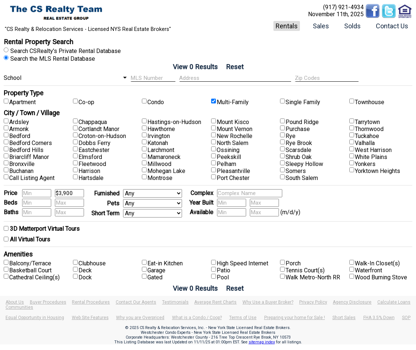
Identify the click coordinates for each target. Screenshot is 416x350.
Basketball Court (30, 270)
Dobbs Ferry (94, 142)
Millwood (159, 163)
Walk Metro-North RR (313, 277)
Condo (155, 102)
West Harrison (373, 149)
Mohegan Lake (166, 170)
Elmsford (90, 156)
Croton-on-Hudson (102, 135)
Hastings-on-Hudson (174, 122)
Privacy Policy (313, 302)
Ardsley (19, 122)
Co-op (86, 102)
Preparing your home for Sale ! (294, 317)
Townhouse (369, 102)
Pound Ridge (302, 122)
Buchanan (21, 170)
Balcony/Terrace (30, 263)
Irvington (158, 135)
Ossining (228, 149)
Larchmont (160, 149)
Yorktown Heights (377, 170)
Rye (291, 135)
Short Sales (344, 317)
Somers (296, 170)
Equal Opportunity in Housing (35, 317)
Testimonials (175, 302)
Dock (85, 277)
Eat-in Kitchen (165, 263)
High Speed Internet (242, 263)
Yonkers (365, 163)
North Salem (232, 142)
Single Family (303, 102)
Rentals (287, 26)
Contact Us (392, 26)
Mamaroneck (164, 156)
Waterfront (368, 270)
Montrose (159, 177)
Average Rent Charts (215, 302)
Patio (223, 270)
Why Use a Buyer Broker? (267, 302)
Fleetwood (92, 163)
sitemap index (262, 342)
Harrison (89, 170)
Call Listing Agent (32, 177)
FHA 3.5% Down (379, 317)
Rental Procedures (91, 302)
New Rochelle (234, 135)
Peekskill (229, 156)
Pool (223, 277)
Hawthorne (161, 128)
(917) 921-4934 (343, 7)
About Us (15, 302)
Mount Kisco (233, 122)
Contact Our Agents (136, 302)
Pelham (226, 163)
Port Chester (233, 177)
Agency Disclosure (352, 302)
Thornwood (369, 128)
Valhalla (365, 142)
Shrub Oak (299, 156)
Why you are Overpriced (140, 317)
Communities (19, 307)
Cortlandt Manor (98, 128)
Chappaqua (92, 122)
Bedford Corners (30, 142)
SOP (406, 317)
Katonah (157, 142)
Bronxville (22, 163)
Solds (352, 26)
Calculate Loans (393, 302)
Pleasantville (233, 170)
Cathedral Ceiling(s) (34, 277)
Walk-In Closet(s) (377, 263)
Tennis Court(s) (305, 270)
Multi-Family (233, 102)
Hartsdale (91, 177)
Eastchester (93, 149)
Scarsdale (298, 149)
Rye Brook (299, 142)
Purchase (298, 128)
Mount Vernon (234, 128)
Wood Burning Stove (381, 277)
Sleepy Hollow (304, 163)
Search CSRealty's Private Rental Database (65, 50)
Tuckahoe (367, 135)
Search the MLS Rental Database (52, 58)
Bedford (19, 135)
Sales (321, 26)
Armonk (19, 128)
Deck (85, 270)
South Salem (302, 177)
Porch (293, 263)
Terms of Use (242, 317)
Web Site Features (90, 317)
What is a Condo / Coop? (197, 317)
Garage (156, 270)
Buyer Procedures (48, 302)
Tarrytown (367, 122)
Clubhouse (92, 263)
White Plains (371, 156)
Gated (154, 277)
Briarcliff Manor (29, 156)
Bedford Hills (26, 149)
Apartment (22, 102)
